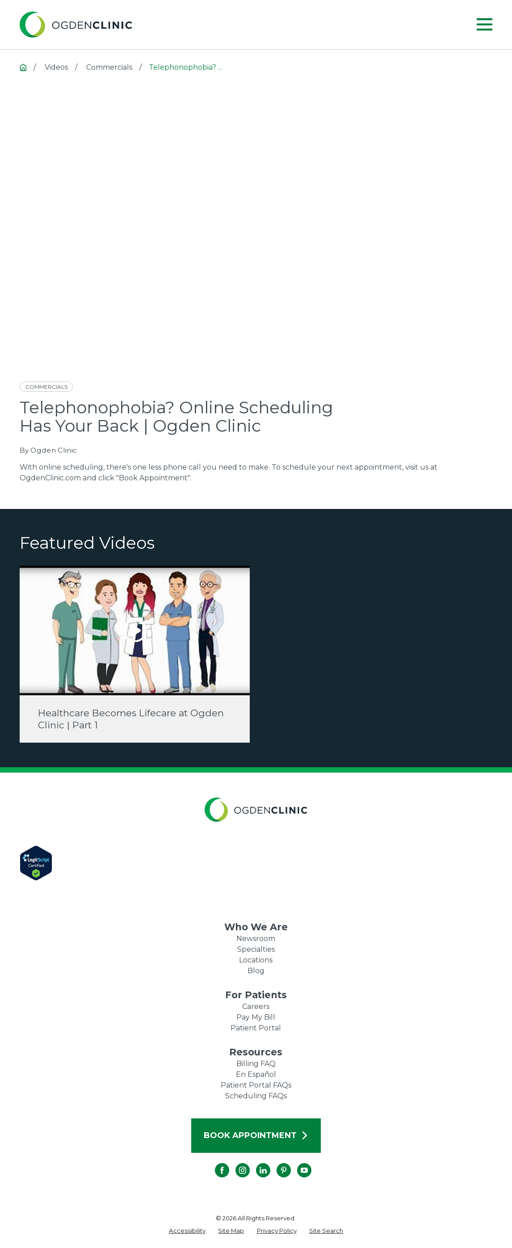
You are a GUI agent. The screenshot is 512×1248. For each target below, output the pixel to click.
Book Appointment (256, 1135)
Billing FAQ (256, 1063)
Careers (255, 1006)
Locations (256, 960)
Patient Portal (256, 1028)
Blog (256, 970)
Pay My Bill (255, 1017)
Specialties (256, 949)
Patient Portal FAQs (256, 1085)
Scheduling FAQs (256, 1096)
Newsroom (255, 938)
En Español (256, 1074)
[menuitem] (187, 1231)
